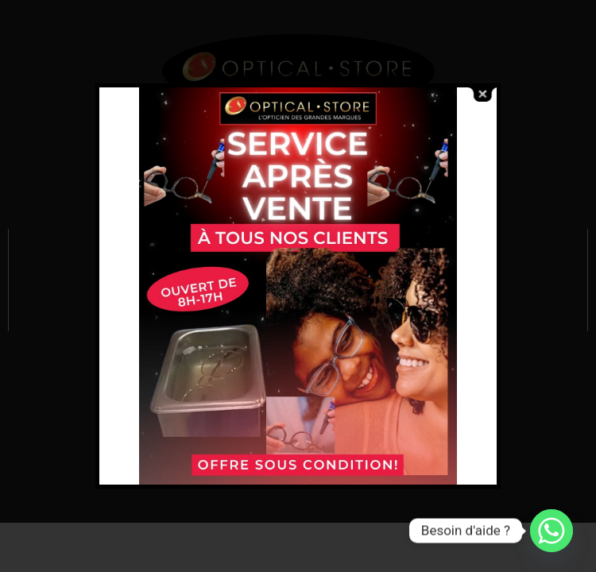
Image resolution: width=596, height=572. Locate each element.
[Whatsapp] (551, 530)
